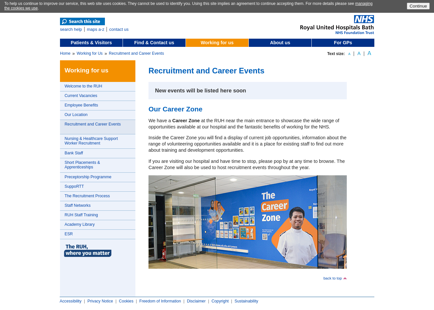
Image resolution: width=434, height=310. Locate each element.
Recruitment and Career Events (136, 53)
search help (71, 29)
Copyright (219, 301)
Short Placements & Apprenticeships (82, 164)
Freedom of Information (160, 301)
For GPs (343, 42)
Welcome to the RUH (83, 86)
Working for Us (90, 53)
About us (280, 42)
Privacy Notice (100, 301)
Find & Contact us (154, 42)
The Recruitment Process (87, 196)
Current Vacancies (81, 95)
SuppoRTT (74, 186)
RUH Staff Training (81, 215)
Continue (418, 6)
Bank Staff (74, 153)
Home (65, 53)
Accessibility (71, 301)
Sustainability (246, 301)
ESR (69, 234)
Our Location (76, 114)
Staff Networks (77, 205)
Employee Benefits (81, 105)
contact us (118, 29)
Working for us (217, 42)
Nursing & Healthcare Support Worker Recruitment (91, 140)
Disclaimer (196, 301)
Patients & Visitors (91, 42)
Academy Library (80, 224)
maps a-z (95, 29)
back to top (333, 278)
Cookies (126, 301)
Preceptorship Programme (88, 177)
